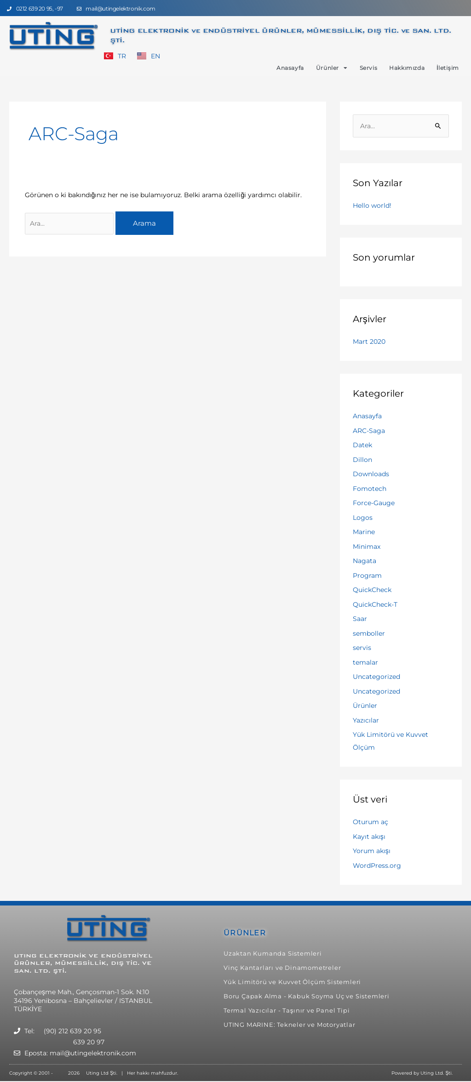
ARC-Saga (369, 431)
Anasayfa (290, 67)
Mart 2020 (369, 341)
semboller (369, 633)
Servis (369, 67)
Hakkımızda (407, 67)
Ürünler (332, 68)
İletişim (448, 67)
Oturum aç (370, 822)
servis (362, 648)
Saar (360, 619)
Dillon (362, 460)
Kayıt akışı (369, 836)
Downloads (371, 474)
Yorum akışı (372, 851)
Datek (362, 445)
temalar (365, 662)
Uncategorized (376, 676)
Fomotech (369, 488)
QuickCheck (372, 590)
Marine (364, 532)
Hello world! (372, 205)
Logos (363, 517)
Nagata (364, 561)
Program (367, 575)
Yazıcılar (366, 720)
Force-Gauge (374, 503)
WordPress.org (377, 865)
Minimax (366, 546)
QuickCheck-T (375, 604)
